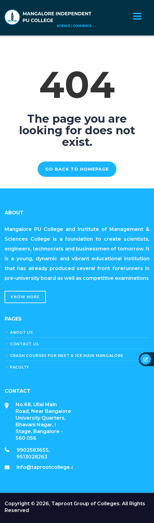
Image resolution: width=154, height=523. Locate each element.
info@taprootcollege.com (49, 467)
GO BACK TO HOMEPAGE (77, 169)
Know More (25, 297)
